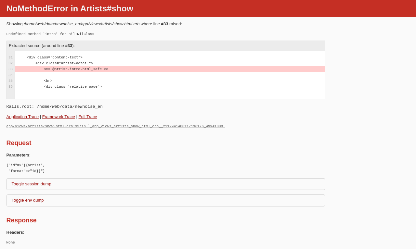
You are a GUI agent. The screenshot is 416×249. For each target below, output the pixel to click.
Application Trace (22, 116)
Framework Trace (58, 116)
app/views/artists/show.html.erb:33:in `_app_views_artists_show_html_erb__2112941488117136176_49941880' (115, 126)
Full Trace (88, 116)
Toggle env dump (28, 200)
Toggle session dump (31, 183)
